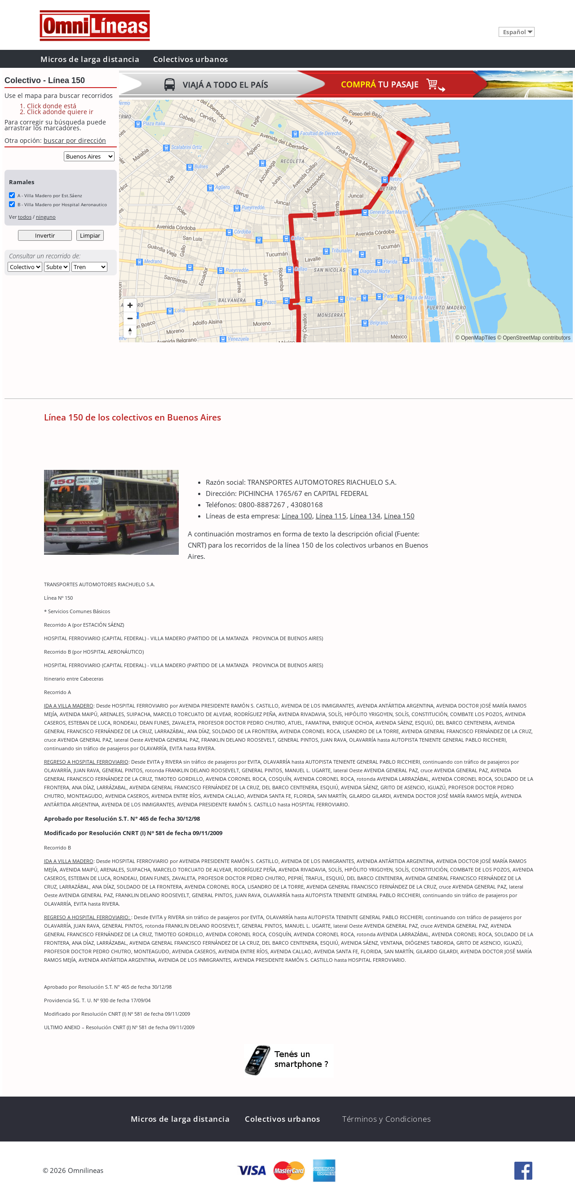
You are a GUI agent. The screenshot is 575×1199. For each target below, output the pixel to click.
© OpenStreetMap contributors (534, 338)
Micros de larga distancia (90, 59)
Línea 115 (331, 515)
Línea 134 (365, 515)
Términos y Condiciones (386, 1119)
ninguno (46, 216)
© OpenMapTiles (476, 338)
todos (24, 216)
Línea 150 (399, 515)
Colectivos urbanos (191, 59)
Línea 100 (297, 515)
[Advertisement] (282, 371)
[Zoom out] (130, 318)
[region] (346, 221)
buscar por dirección (75, 140)
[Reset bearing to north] (130, 331)
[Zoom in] (130, 305)
